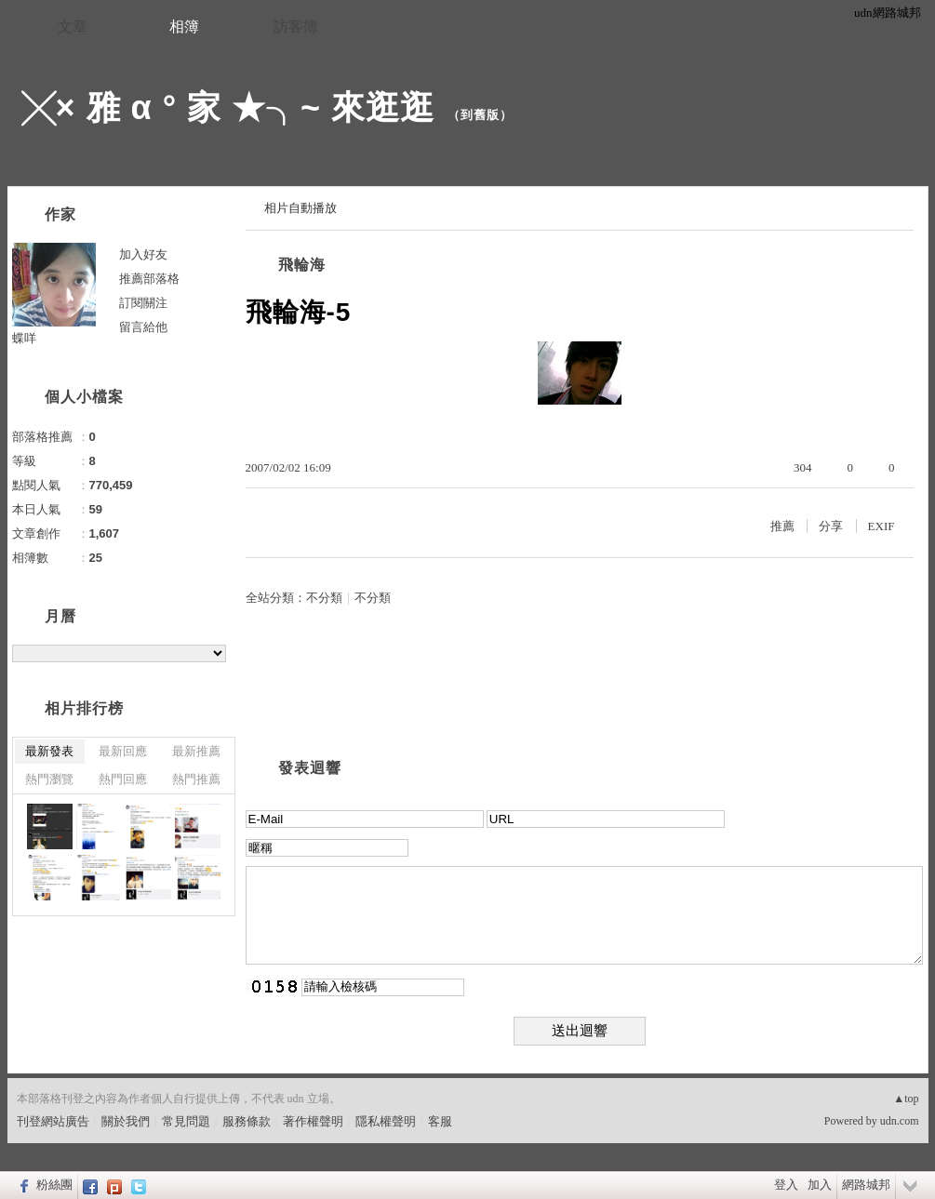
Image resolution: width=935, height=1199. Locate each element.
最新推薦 (196, 751)
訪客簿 (296, 26)
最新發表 (49, 751)
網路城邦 (866, 1185)
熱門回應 (123, 779)
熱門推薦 (196, 779)
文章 (72, 26)
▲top (905, 1098)
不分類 (324, 598)
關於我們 (125, 1121)
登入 (786, 1185)
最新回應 (123, 751)
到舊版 (480, 115)
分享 (831, 526)
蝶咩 (24, 338)
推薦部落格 (149, 279)
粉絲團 (54, 1185)
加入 (820, 1185)
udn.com (899, 1120)
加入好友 (143, 254)
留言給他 (143, 327)
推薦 (782, 526)
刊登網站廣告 (53, 1121)
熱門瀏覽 (49, 779)
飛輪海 (302, 265)
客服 (440, 1121)
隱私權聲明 (385, 1121)
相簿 (184, 26)
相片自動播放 (300, 208)
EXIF (881, 526)
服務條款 (246, 1121)
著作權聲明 (313, 1121)
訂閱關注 (143, 303)
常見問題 (186, 1121)
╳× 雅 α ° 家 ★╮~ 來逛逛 (228, 107)
